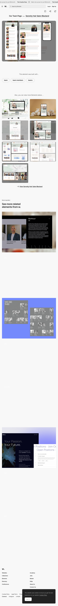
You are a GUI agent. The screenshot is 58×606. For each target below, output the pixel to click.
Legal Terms (14, 594)
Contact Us (33, 587)
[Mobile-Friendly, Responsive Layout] (43, 130)
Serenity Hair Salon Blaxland (37, 16)
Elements (4, 578)
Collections (5, 575)
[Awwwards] (5, 6)
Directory (4, 581)
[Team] (29, 232)
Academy (32, 573)
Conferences (5, 584)
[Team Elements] (29, 404)
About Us (32, 584)
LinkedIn (18, 596)
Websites (4, 573)
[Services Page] (43, 151)
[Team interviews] (29, 533)
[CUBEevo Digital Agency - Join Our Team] (29, 447)
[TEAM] (29, 361)
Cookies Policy (5, 594)
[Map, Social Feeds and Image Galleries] (15, 173)
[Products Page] (15, 151)
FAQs (31, 581)
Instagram (11, 596)
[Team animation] (29, 490)
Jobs (31, 575)
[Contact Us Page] (15, 130)
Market (32, 578)
